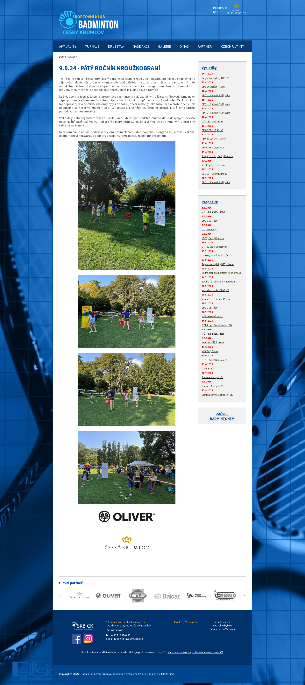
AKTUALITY (67, 46)
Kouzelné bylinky (222, 625)
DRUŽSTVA (116, 46)
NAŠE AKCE (141, 46)
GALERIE (164, 46)
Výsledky (209, 67)
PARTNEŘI (205, 46)
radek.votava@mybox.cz (128, 638)
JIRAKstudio (167, 674)
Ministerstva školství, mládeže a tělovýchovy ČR (195, 652)
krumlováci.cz (223, 622)
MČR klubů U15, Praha (213, 212)
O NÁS (184, 46)
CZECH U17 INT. (233, 46)
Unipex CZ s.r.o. (138, 674)
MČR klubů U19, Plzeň (213, 333)
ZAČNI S (222, 414)
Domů (62, 56)
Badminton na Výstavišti (222, 629)
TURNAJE (92, 46)
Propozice (210, 201)
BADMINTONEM (222, 418)
